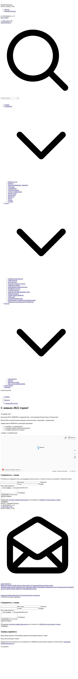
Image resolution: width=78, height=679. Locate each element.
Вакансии (11, 196)
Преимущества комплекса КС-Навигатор (21, 302)
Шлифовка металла (14, 288)
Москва (6, 9)
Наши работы (8, 385)
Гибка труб (11, 297)
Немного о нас (12, 182)
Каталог (6, 303)
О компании (8, 106)
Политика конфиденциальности (11, 596)
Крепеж (10, 380)
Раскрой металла (13, 293)
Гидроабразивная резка (15, 298)
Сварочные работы (14, 285)
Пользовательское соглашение (30, 596)
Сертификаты (12, 188)
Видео (10, 198)
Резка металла (12, 282)
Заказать (9, 586)
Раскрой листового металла (16, 283)
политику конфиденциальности (19, 500)
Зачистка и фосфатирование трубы (19, 292)
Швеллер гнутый (13, 382)
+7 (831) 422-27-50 (6, 21)
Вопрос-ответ (12, 193)
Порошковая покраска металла (17, 287)
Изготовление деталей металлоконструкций (21, 300)
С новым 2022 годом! (11, 403)
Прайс (15, 586)
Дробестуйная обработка (16, 295)
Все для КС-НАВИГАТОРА (16, 384)
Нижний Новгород (10, 11)
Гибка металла (12, 280)
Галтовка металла (13, 290)
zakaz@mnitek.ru (6, 22)
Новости (10, 183)
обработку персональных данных (50, 500)
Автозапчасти (12, 379)
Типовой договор (13, 190)
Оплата (10, 200)
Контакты (7, 387)
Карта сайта (49, 586)
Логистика (11, 187)
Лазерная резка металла (15, 279)
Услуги (6, 203)
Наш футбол (12, 195)
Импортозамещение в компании (18, 185)
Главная (6, 105)
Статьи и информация (15, 192)
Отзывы (10, 201)
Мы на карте (5, 17)
